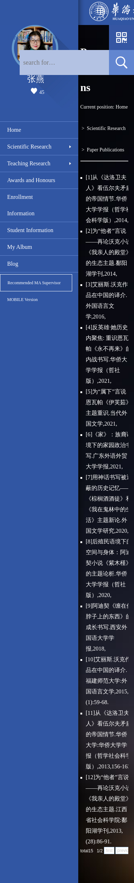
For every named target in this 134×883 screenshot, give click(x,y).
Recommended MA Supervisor (34, 282)
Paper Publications (105, 149)
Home (14, 130)
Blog (12, 264)
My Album (19, 247)
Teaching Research (28, 163)
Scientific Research (29, 147)
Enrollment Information (20, 205)
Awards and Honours (31, 180)
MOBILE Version (22, 299)
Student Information (30, 230)
